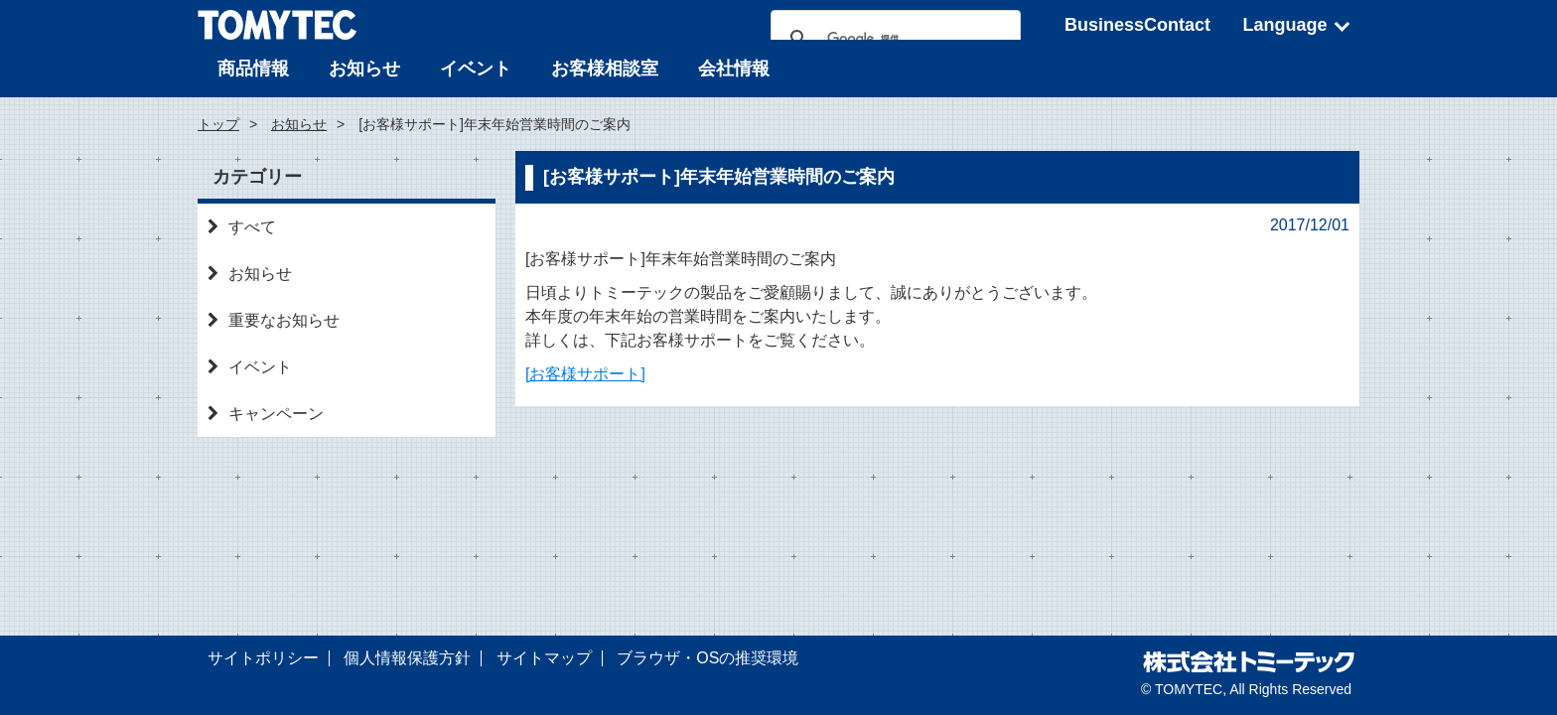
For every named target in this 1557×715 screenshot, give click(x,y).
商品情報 (253, 68)
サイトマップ (544, 657)
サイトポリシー (263, 657)
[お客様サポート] (585, 373)
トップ (218, 124)
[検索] (892, 39)
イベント (475, 68)
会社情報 (734, 68)
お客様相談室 (604, 68)
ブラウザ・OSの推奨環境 (707, 657)
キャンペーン (266, 413)
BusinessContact (1137, 25)
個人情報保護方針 (407, 657)
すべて (242, 226)
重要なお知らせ (274, 320)
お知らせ (364, 68)
